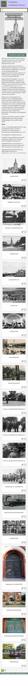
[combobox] (14, 10)
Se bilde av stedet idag (16, 55)
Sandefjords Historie (17, 5)
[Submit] (2, 9)
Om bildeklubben (13, 2)
